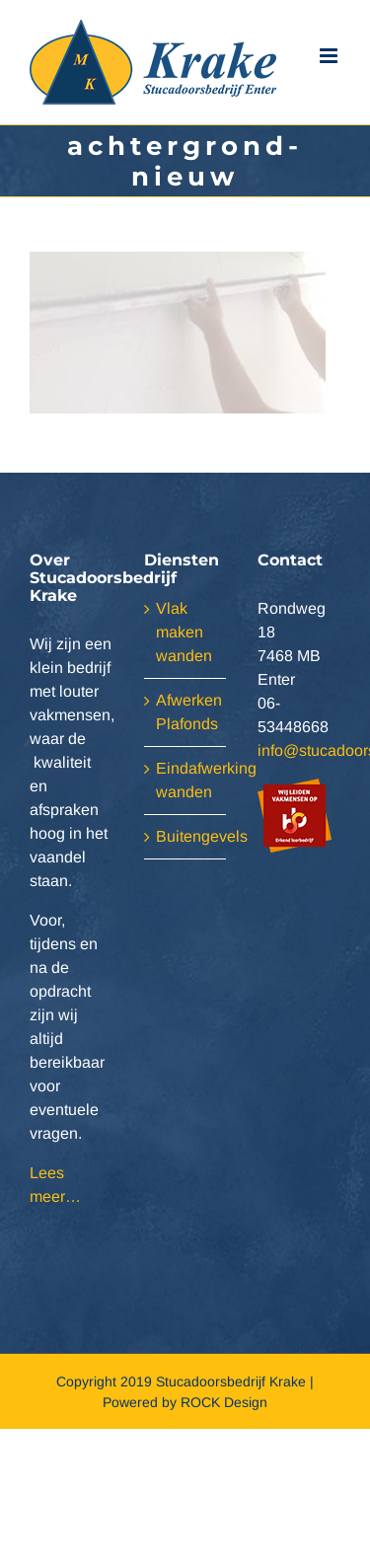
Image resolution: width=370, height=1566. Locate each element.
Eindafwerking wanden (186, 780)
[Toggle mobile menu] (330, 56)
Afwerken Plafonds (186, 712)
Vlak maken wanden (184, 632)
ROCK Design (224, 1402)
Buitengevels (186, 836)
